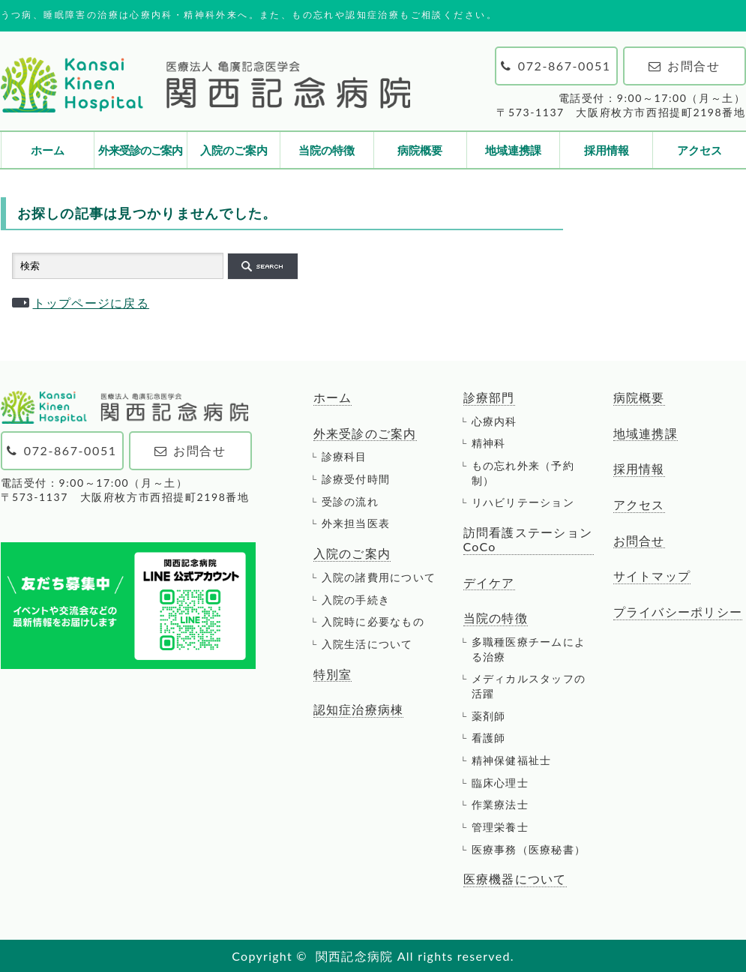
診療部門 (489, 397)
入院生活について (367, 644)
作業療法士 (500, 804)
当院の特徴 (326, 150)
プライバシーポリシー (678, 612)
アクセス (699, 150)
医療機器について (515, 879)
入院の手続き (356, 599)
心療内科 (494, 421)
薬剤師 (489, 716)
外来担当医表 (356, 523)
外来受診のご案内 (140, 150)
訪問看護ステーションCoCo (528, 540)
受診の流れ (350, 501)
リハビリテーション (523, 502)
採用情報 (606, 150)
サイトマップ (652, 576)
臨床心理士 (500, 782)
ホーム (47, 150)
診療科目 (344, 456)
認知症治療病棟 (358, 709)
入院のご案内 (234, 150)
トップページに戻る (91, 303)
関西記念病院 (355, 956)
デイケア (489, 583)
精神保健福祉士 (512, 760)
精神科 (489, 442)
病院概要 (419, 150)
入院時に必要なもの (373, 621)
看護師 (489, 737)
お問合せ (639, 541)
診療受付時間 (356, 478)
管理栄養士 (500, 826)
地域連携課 (513, 150)
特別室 (332, 674)
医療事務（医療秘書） (529, 849)
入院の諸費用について (379, 577)
